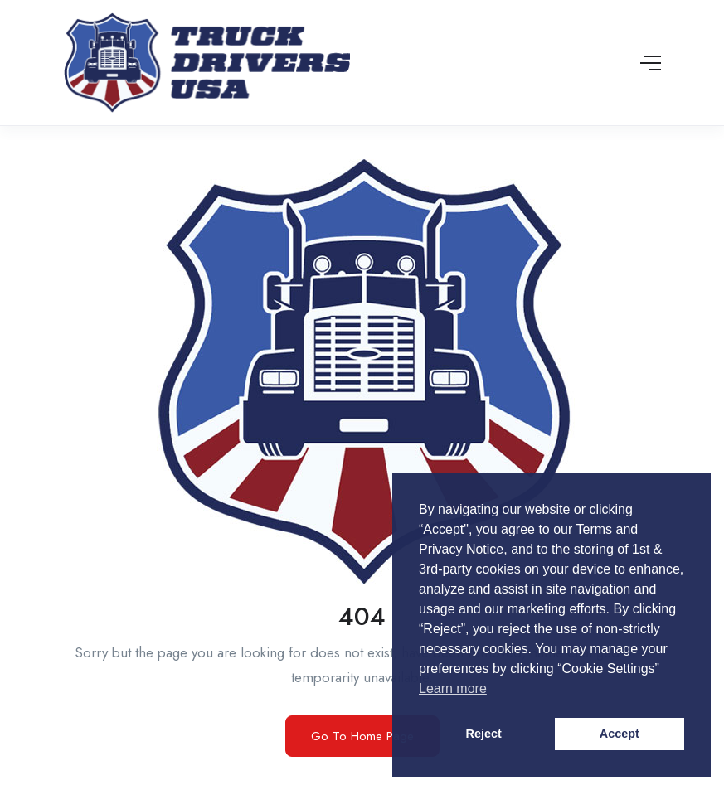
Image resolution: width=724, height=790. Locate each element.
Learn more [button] (453, 688)
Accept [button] (619, 733)
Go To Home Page (362, 736)
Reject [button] (484, 733)
